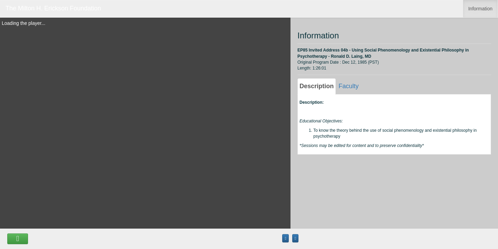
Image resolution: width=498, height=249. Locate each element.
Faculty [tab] (349, 86)
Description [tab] (316, 86)
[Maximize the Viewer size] (285, 238)
